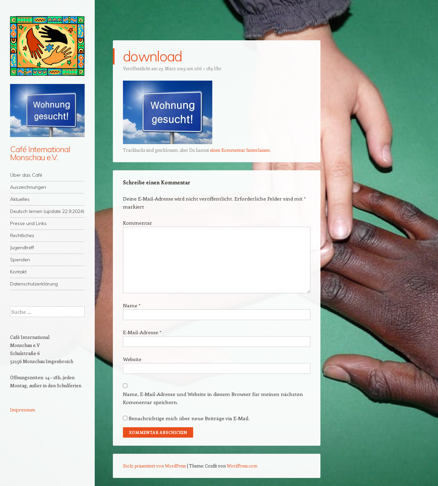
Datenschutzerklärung (34, 284)
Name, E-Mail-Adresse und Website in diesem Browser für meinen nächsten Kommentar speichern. (213, 398)
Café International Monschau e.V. (40, 153)
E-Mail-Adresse (142, 332)
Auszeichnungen (28, 187)
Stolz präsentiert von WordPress (154, 466)
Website (132, 359)
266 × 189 (203, 68)
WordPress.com (242, 466)
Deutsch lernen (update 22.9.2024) (47, 211)
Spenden (20, 260)
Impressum (22, 409)
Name (131, 305)
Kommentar (137, 222)
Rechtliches (22, 235)
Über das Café (26, 175)
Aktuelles (20, 199)
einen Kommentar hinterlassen (240, 150)
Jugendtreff (22, 248)
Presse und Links (28, 223)
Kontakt (18, 272)
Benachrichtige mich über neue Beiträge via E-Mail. (189, 418)
